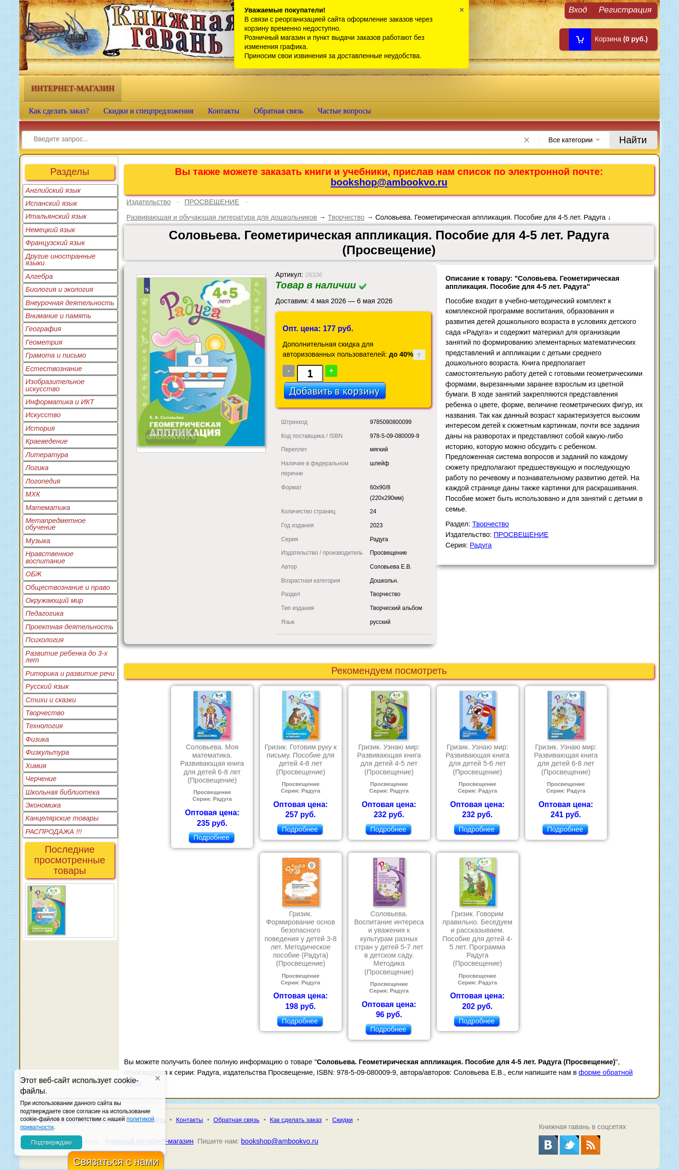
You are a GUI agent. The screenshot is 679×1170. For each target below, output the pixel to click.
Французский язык (55, 243)
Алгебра (39, 276)
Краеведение (46, 441)
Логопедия (43, 481)
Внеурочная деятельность (69, 303)
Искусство (43, 415)
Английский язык (53, 190)
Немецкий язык (50, 230)
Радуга (480, 545)
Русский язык (47, 686)
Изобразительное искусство (55, 385)
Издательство (148, 202)
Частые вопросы (344, 111)
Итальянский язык (55, 216)
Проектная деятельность (69, 627)
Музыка (37, 541)
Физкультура (47, 752)
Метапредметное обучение (55, 524)
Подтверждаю (51, 1142)
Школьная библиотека (62, 792)
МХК (32, 494)
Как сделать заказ (296, 1119)
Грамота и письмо (55, 355)
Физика (37, 739)
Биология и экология (59, 289)
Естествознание (53, 369)
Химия (35, 766)
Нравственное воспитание (49, 557)
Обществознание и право (67, 587)
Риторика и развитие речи (69, 673)
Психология (44, 640)
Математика (47, 507)
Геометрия (43, 342)
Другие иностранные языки (60, 259)
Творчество (44, 713)
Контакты (224, 111)
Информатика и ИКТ (59, 402)
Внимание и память (58, 316)
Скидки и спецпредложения (148, 111)
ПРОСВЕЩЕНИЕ (212, 202)
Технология (44, 726)
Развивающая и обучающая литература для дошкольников (221, 217)
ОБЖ (33, 574)
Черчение (41, 779)
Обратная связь (278, 111)
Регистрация (625, 9)
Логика (37, 468)
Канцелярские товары (62, 818)
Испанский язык (51, 203)
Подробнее (212, 837)
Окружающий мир (54, 600)
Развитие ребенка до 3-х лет (66, 656)
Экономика (43, 805)
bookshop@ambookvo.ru (389, 182)
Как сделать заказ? (59, 111)
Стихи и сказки (50, 700)
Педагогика (44, 613)
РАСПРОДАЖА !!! (53, 831)
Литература (46, 455)
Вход (577, 9)
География (43, 329)
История (40, 428)
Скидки (342, 1119)
